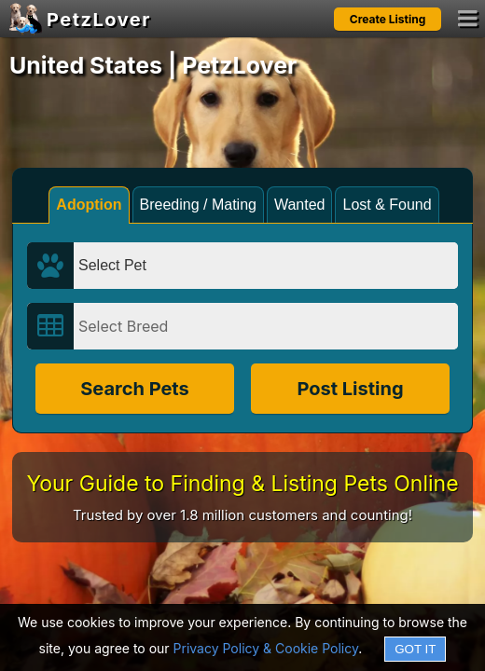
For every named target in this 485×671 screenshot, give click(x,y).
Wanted (300, 204)
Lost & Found (386, 204)
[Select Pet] (266, 265)
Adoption (88, 204)
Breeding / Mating (198, 204)
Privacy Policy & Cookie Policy (266, 648)
